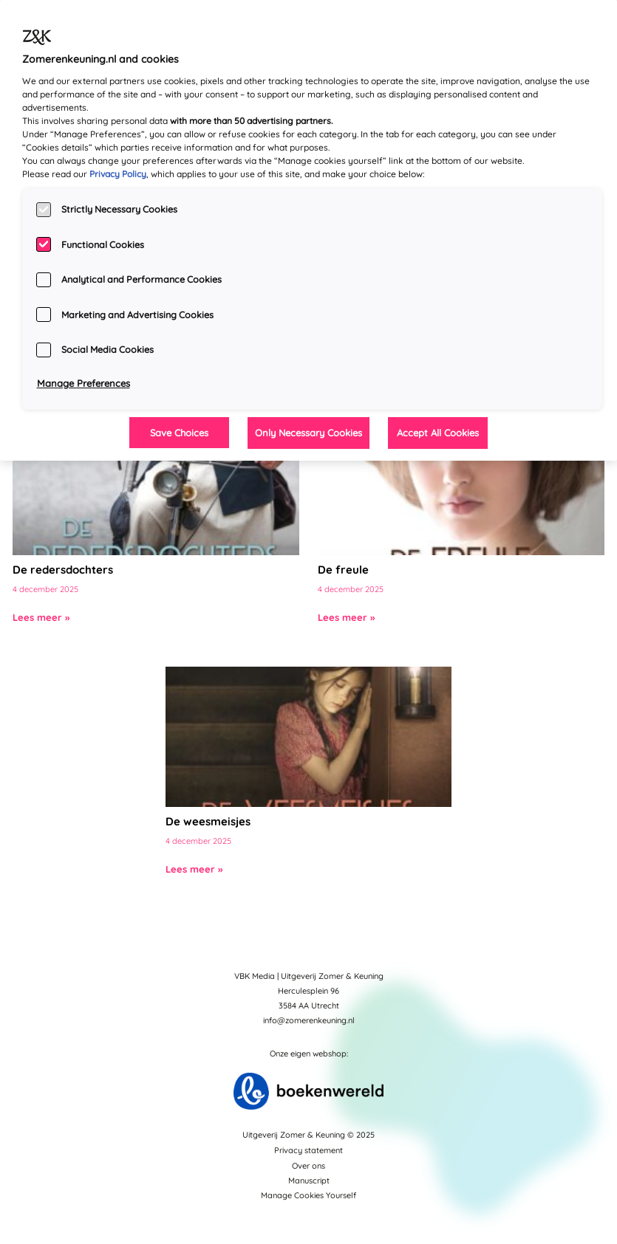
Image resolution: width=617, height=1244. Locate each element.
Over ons (308, 1166)
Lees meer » (41, 617)
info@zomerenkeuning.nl (309, 1020)
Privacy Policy (117, 173)
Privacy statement (308, 1150)
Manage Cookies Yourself (308, 1195)
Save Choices (179, 433)
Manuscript (309, 1180)
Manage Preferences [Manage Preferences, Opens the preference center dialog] (83, 383)
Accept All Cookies (438, 433)
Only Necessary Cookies (308, 433)
